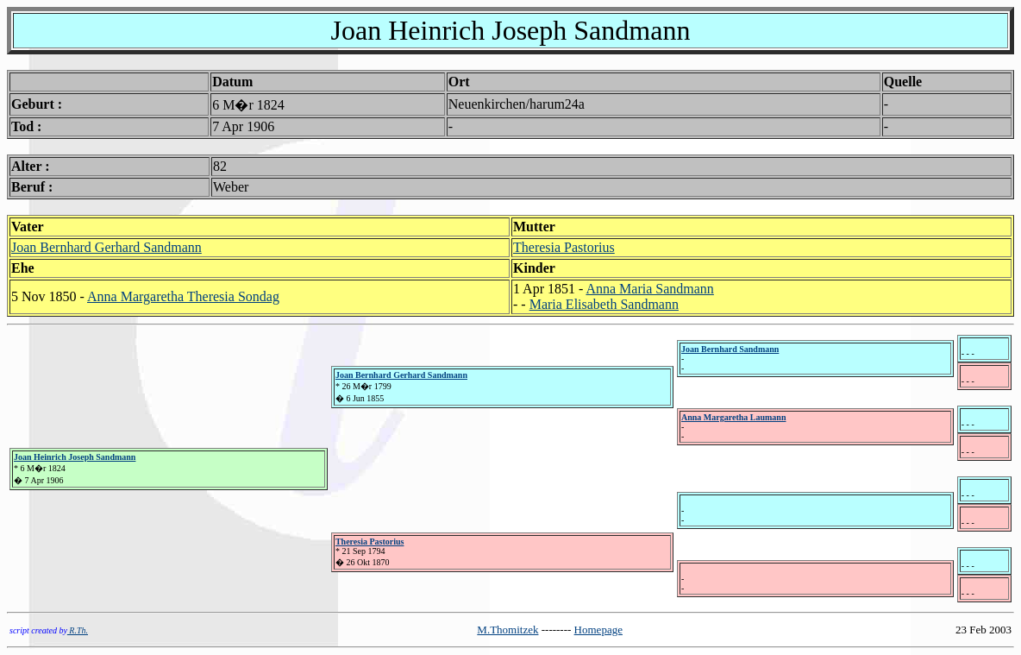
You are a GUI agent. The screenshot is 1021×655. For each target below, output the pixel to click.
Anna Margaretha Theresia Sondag (183, 296)
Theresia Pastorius (564, 247)
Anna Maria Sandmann (649, 288)
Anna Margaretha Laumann (733, 417)
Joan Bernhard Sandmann (730, 349)
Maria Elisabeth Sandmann (604, 304)
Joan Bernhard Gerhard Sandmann (106, 247)
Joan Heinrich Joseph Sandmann (74, 457)
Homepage (598, 629)
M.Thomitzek (507, 629)
